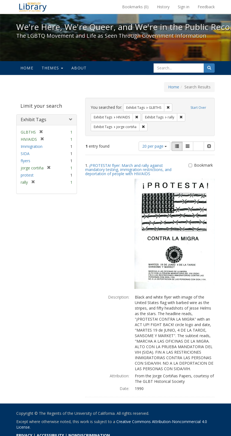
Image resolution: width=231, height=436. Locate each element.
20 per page (154, 146)
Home (26, 68)
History (163, 6)
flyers (25, 160)
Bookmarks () (135, 6)
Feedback (206, 6)
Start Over (198, 107)
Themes (52, 68)
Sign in (183, 6)
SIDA (25, 153)
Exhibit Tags (33, 120)
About (79, 68)
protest (27, 175)
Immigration (31, 146)
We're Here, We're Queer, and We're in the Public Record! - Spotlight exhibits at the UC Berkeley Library (32, 7)
